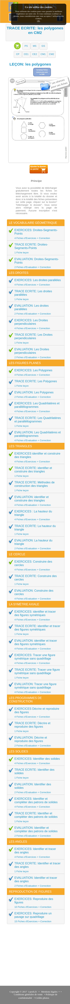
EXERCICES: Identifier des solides (34, 761)
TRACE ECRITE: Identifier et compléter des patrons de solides (34, 817)
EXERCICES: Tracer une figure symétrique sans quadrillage (34, 658)
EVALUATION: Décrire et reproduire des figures (34, 741)
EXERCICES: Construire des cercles (34, 565)
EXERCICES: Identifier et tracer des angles (34, 852)
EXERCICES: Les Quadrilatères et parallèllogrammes (34, 407)
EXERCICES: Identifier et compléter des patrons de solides (34, 802)
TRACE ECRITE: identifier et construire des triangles (34, 471)
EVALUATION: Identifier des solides (34, 788)
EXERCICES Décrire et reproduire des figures (34, 712)
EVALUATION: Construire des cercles (34, 594)
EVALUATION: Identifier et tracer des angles (34, 881)
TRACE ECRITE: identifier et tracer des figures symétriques (34, 629)
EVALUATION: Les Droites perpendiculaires (34, 353)
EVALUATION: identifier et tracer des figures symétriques (34, 644)
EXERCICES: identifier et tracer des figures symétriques (34, 615)
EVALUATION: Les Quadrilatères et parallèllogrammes (34, 436)
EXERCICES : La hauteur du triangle (34, 515)
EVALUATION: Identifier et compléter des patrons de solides (34, 831)
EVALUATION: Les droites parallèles (34, 309)
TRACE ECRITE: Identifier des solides (34, 773)
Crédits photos (42, 998)
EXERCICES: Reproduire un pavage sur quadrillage (34, 917)
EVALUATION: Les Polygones (34, 394)
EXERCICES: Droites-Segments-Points (34, 233)
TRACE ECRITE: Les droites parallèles (34, 295)
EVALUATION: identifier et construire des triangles (34, 500)
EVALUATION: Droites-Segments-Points (34, 263)
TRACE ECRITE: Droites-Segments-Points (34, 248)
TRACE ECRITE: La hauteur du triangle (34, 529)
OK (38, 21)
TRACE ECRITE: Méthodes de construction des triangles (34, 486)
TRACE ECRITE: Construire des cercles (34, 579)
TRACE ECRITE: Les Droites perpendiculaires (34, 338)
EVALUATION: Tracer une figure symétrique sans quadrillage (34, 687)
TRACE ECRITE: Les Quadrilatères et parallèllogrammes (34, 421)
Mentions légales (49, 991)
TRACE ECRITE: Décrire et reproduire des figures (34, 727)
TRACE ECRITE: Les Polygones (34, 383)
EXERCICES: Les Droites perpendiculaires (34, 324)
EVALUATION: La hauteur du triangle (34, 544)
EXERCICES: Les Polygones (34, 372)
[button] (26, 46)
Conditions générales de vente (28, 994)
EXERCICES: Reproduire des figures (34, 902)
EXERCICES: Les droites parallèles (34, 282)
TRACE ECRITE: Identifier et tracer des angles (34, 867)
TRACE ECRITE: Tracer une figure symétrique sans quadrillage (34, 673)
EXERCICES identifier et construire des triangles (34, 457)
